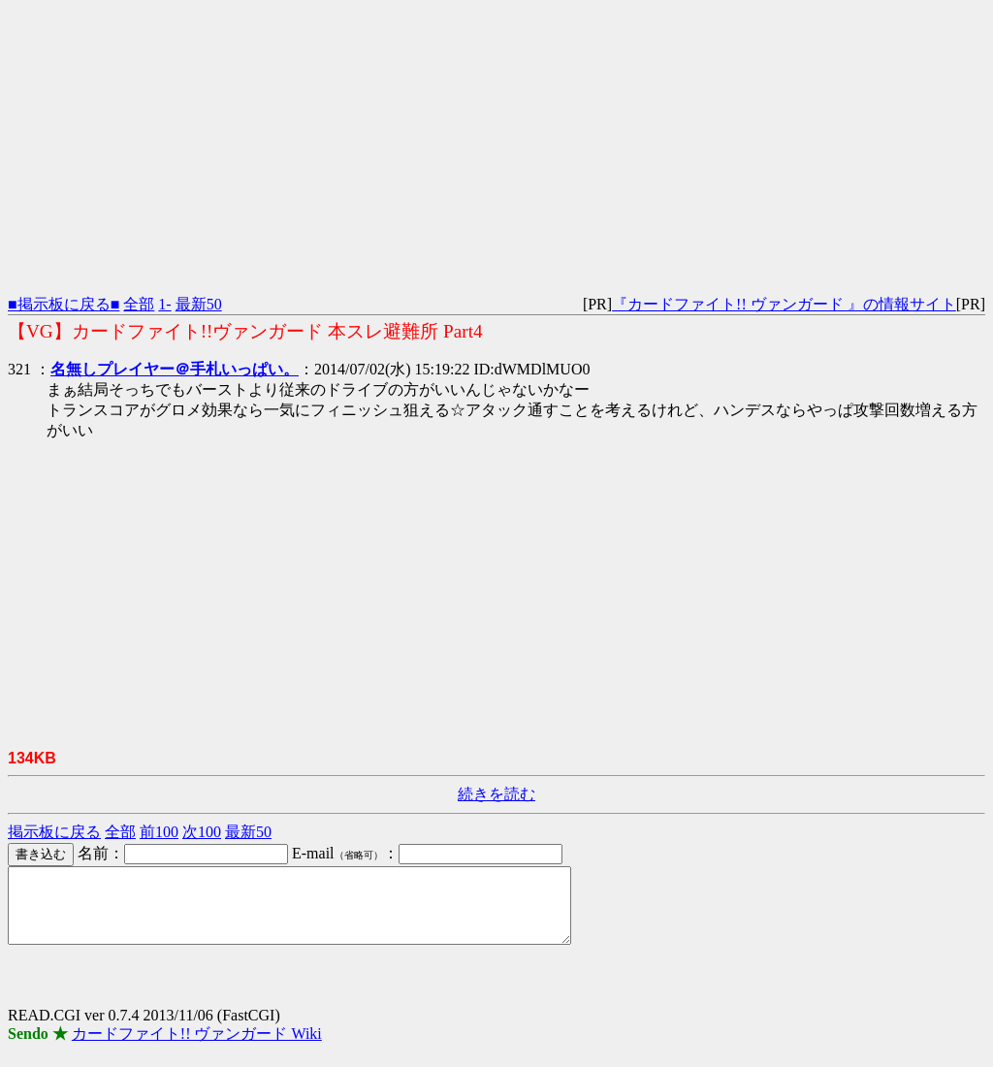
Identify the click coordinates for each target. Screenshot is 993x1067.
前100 (159, 832)
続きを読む (496, 794)
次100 (201, 832)
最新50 (199, 304)
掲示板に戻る (54, 832)
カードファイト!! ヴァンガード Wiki (197, 1048)
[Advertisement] (496, 143)
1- (164, 304)
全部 (138, 304)
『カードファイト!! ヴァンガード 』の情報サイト (784, 304)
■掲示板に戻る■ (63, 304)
